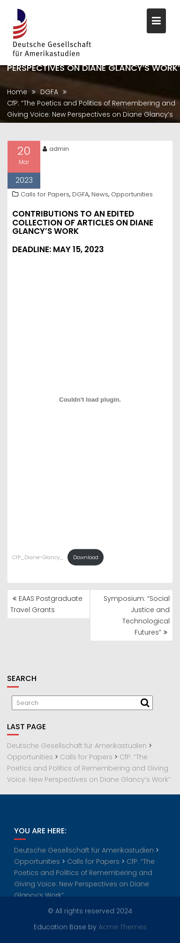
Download (85, 558)
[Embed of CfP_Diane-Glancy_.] (90, 400)
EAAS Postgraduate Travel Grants (46, 604)
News (99, 195)
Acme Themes (122, 926)
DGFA (80, 195)
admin (56, 150)
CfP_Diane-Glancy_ (38, 558)
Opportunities (132, 195)
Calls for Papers (45, 195)
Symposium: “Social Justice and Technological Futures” (137, 615)
